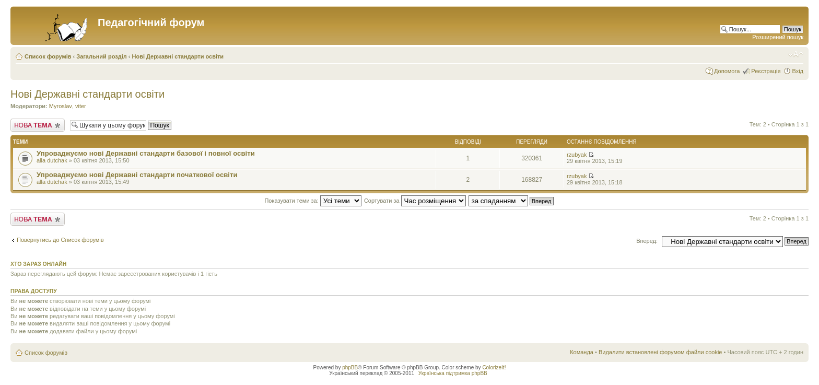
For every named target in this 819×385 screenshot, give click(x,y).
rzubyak (577, 154)
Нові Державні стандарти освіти (178, 56)
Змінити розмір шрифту (795, 54)
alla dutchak (52, 160)
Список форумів (48, 56)
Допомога (727, 71)
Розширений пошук (777, 37)
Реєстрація (765, 71)
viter (80, 106)
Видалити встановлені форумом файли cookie (660, 352)
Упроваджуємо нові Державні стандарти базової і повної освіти (146, 153)
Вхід (797, 71)
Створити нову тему (37, 125)
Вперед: (647, 241)
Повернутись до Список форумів (60, 240)
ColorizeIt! (494, 367)
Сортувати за (415, 200)
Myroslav (60, 106)
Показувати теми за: (312, 200)
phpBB (350, 367)
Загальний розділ (101, 56)
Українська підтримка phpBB (452, 373)
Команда (581, 352)
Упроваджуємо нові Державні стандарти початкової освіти (137, 175)
